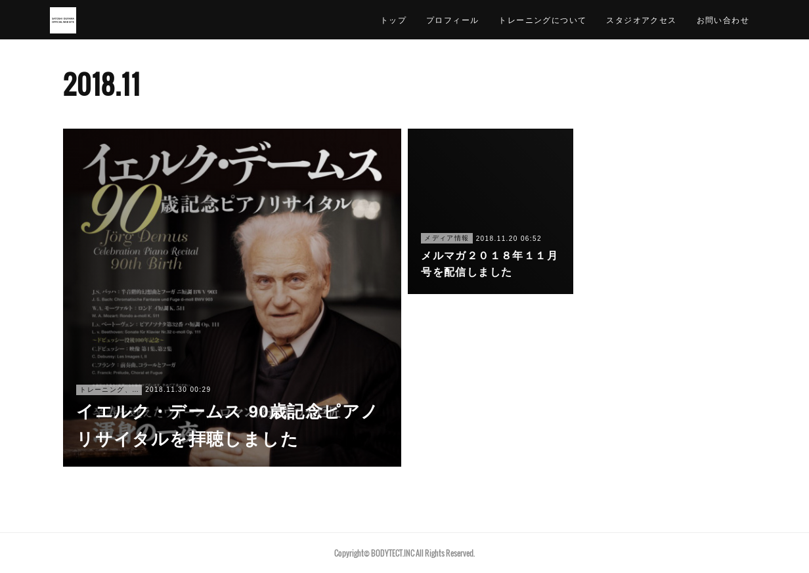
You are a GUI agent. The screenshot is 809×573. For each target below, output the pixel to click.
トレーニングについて (542, 19)
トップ (393, 19)
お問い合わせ (723, 19)
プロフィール (452, 19)
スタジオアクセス (641, 19)
